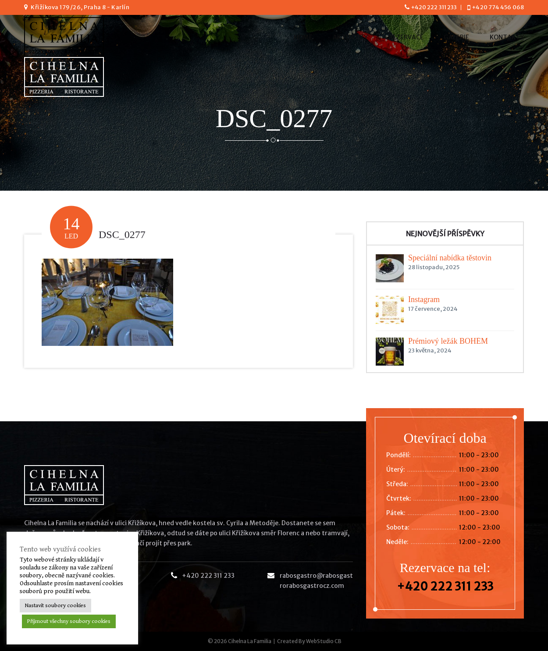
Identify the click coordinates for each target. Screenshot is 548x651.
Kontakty (507, 37)
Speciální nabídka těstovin (449, 257)
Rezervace (406, 37)
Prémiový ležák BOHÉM (448, 341)
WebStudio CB (324, 641)
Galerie (456, 37)
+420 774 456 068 (498, 7)
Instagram (424, 299)
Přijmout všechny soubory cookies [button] (68, 621)
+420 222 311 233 (434, 7)
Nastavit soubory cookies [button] (55, 605)
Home (303, 37)
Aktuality (350, 37)
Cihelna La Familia (249, 641)
